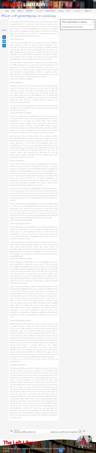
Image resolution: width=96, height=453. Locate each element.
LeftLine (61, 11)
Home (7, 11)
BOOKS (20, 10)
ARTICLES (29, 10)
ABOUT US (88, 11)
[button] (4, 37)
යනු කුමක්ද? (78, 10)
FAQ (69, 10)
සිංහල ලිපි (39, 10)
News (13, 11)
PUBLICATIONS (51, 10)
